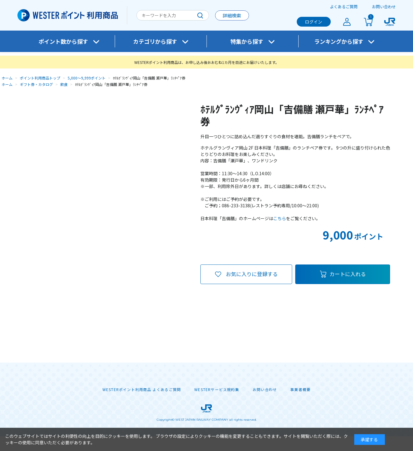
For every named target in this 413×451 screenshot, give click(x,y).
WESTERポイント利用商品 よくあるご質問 (141, 389)
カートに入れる (347, 274)
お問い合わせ (384, 6)
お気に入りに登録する (252, 274)
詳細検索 (232, 15)
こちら (279, 218)
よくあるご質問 (344, 6)
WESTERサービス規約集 (216, 389)
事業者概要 (300, 389)
